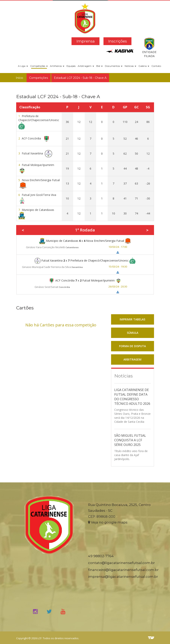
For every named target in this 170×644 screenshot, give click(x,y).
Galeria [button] (143, 65)
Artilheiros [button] (57, 65)
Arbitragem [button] (86, 65)
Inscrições (117, 41)
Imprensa (86, 41)
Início (19, 78)
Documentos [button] (113, 65)
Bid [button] (99, 65)
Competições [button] (39, 65)
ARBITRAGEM (132, 359)
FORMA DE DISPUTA (132, 346)
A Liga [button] (23, 65)
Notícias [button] (130, 65)
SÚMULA (132, 333)
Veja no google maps (107, 522)
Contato (156, 65)
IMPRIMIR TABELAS (132, 319)
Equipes (71, 65)
